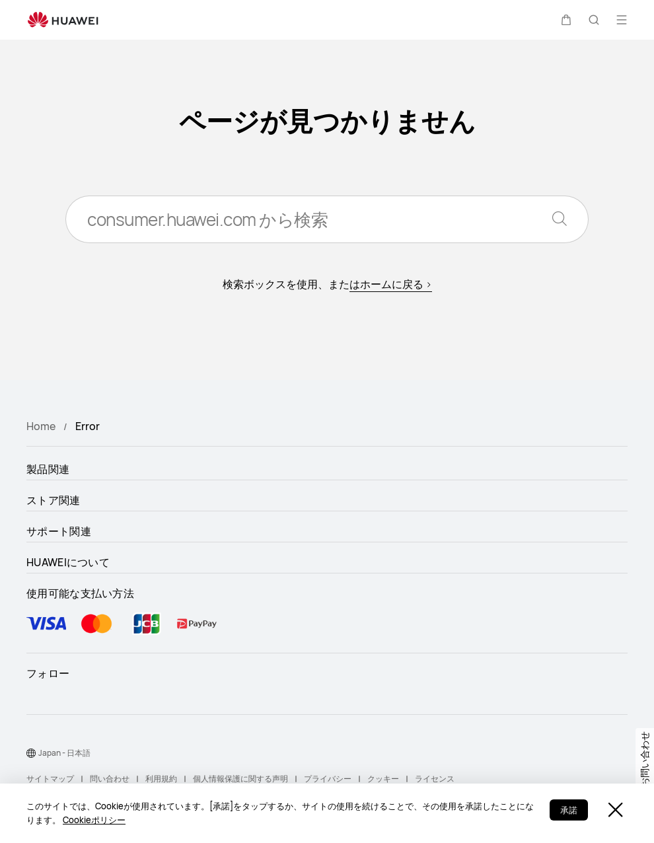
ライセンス (434, 778)
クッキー (383, 778)
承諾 (568, 810)
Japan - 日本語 (64, 752)
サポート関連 (58, 531)
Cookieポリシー (94, 820)
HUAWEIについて (68, 562)
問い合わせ (109, 778)
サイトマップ (50, 778)
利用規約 (161, 778)
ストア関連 (53, 500)
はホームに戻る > (390, 284)
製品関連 (47, 469)
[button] (566, 20)
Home (40, 426)
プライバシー (327, 778)
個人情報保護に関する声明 (240, 778)
